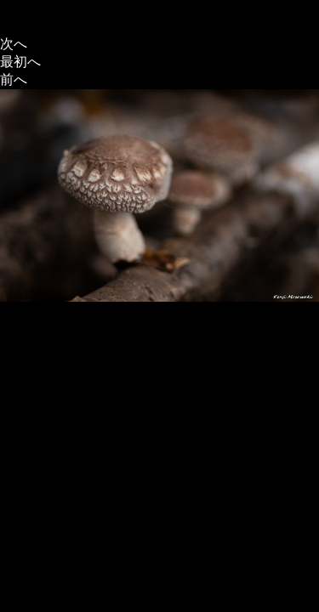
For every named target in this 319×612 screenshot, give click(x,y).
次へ (13, 44)
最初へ (20, 61)
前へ (13, 79)
